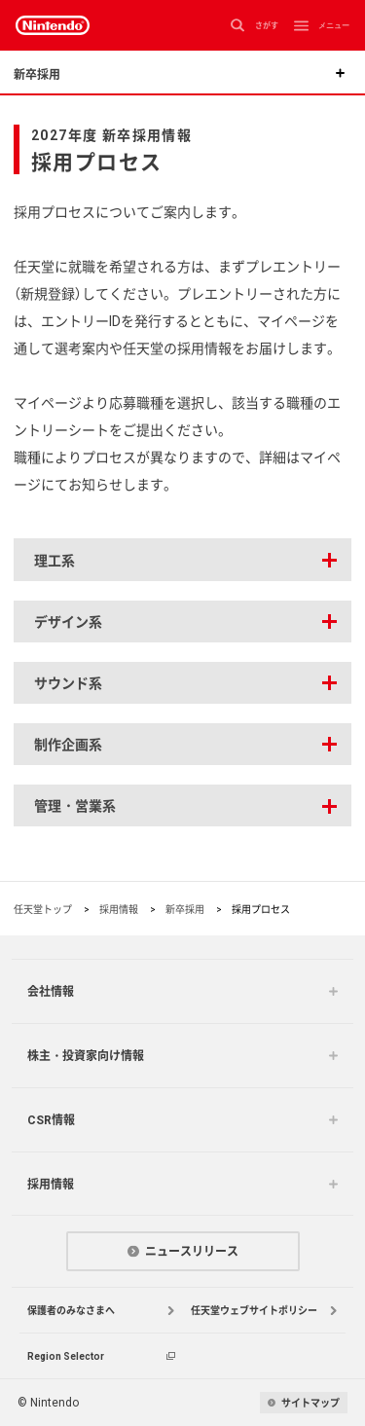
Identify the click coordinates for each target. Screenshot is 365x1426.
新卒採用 (184, 908)
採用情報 (118, 908)
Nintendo (53, 25)
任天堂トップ (43, 908)
